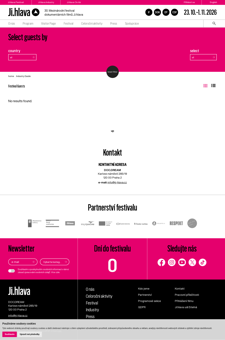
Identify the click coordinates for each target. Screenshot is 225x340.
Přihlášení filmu (184, 300)
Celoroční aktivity (91, 24)
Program (28, 24)
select (194, 51)
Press (113, 24)
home (11, 76)
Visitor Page (48, 24)
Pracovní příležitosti (187, 294)
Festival (68, 24)
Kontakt (180, 288)
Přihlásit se (189, 2)
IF (149, 12)
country (14, 51)
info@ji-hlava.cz (117, 182)
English (213, 2)
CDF (174, 12)
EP (166, 12)
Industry (93, 309)
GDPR (142, 306)
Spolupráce (132, 24)
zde (58, 272)
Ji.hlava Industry (47, 2)
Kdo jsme (144, 288)
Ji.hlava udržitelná (186, 306)
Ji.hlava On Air (75, 2)
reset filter (112, 72)
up (112, 130)
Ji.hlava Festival (16, 2)
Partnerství (145, 294)
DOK (157, 12)
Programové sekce (149, 300)
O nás (11, 24)
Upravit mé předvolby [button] (30, 334)
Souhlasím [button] (10, 334)
